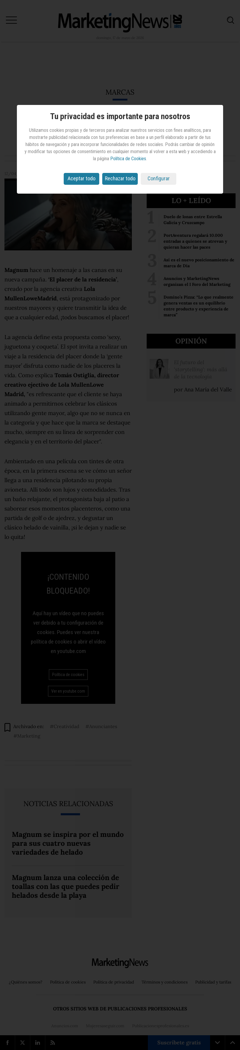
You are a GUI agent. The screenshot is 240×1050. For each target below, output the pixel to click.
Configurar (159, 178)
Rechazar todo (120, 178)
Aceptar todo (81, 178)
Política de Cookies (128, 158)
